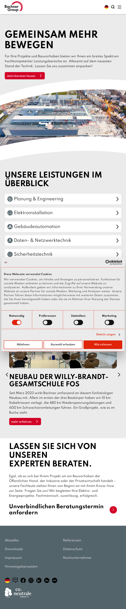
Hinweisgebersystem (21, 566)
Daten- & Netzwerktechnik (63, 240)
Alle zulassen (103, 344)
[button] (106, 7)
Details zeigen (106, 334)
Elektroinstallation (63, 212)
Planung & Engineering (63, 199)
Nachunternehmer (77, 558)
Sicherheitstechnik (63, 254)
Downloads (14, 549)
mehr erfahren (21, 421)
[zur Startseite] (14, 7)
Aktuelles (12, 540)
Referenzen (72, 540)
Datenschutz (73, 549)
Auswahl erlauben (63, 344)
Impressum (13, 558)
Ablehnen (23, 344)
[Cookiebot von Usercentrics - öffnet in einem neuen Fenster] (108, 262)
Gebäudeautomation (63, 226)
